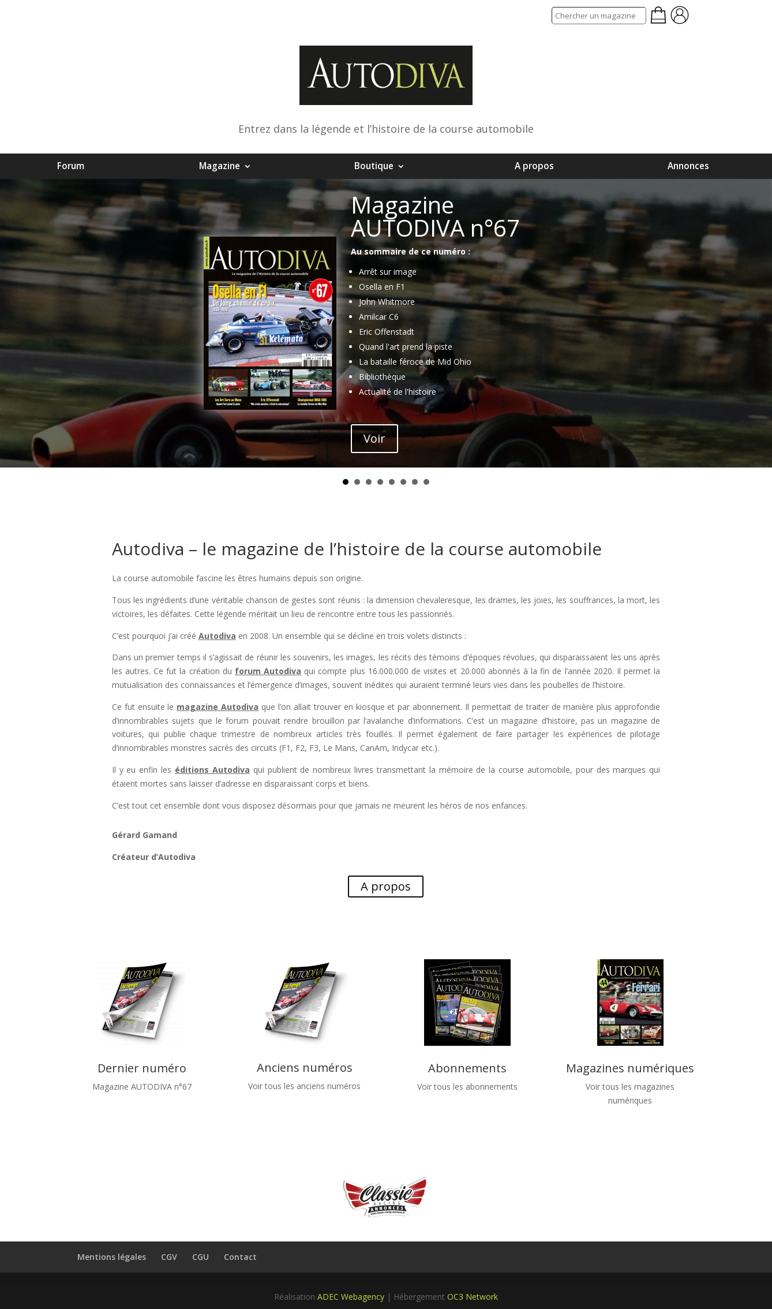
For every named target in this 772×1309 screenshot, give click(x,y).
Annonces (688, 166)
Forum (70, 166)
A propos (534, 166)
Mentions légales (111, 1256)
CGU (200, 1256)
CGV (169, 1256)
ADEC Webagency (350, 1296)
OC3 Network (472, 1296)
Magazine (219, 166)
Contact (240, 1256)
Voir (374, 438)
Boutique (374, 166)
